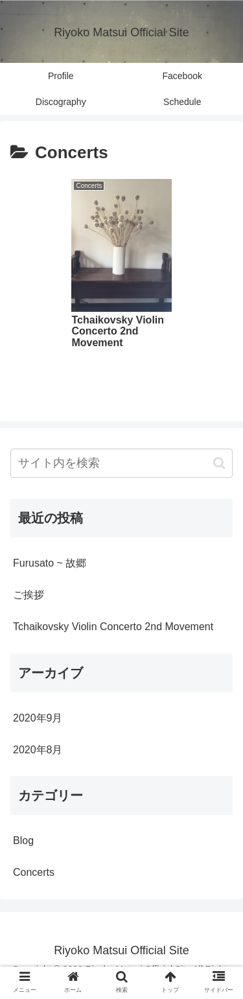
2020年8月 (38, 749)
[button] (219, 463)
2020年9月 (38, 717)
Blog (23, 840)
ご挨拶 (28, 594)
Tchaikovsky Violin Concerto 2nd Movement (113, 626)
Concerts (33, 872)
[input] (121, 463)
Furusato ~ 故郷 (49, 563)
